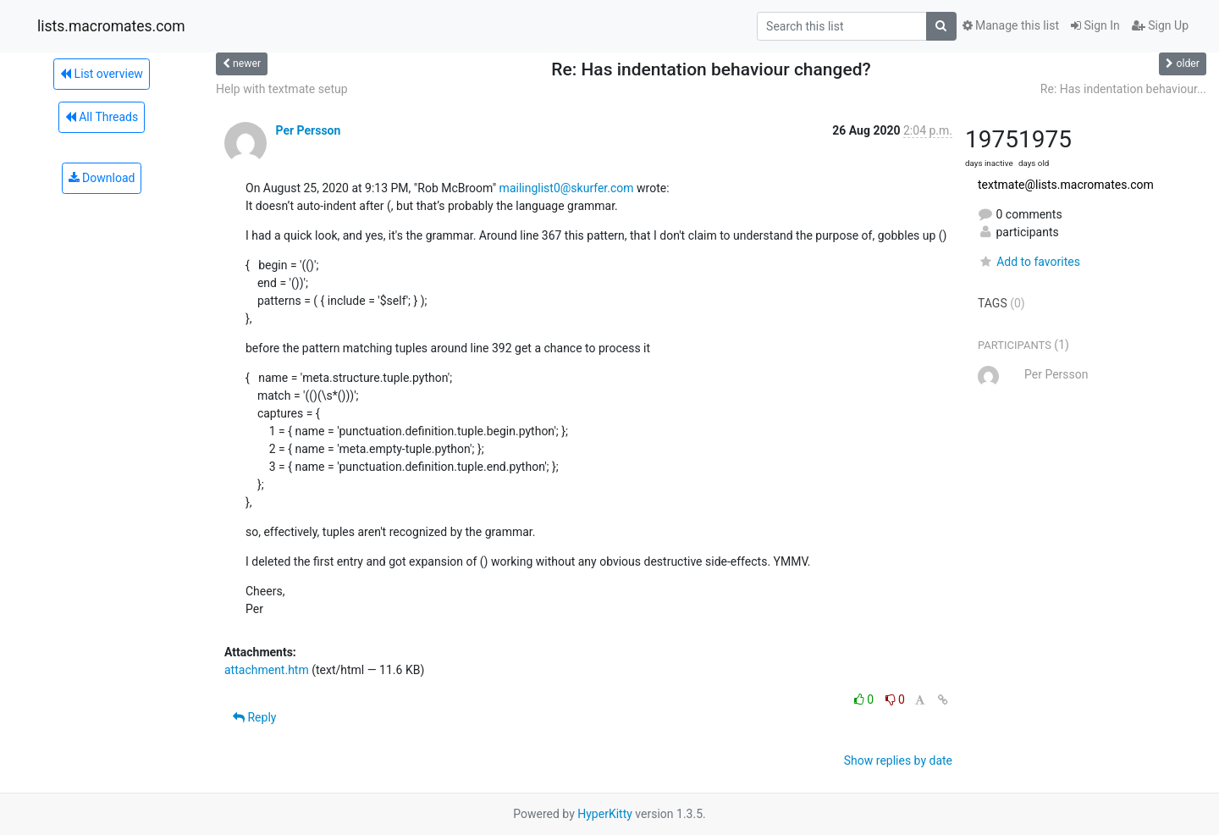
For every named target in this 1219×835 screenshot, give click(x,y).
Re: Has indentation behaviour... (1123, 89)
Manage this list (1011, 25)
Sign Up (1160, 25)
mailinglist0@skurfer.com (566, 188)
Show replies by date (898, 760)
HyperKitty (604, 814)
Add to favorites (1029, 261)
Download (102, 178)
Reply (254, 717)
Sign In (1095, 25)
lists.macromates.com (111, 26)
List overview (101, 73)
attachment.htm (266, 670)
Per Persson (307, 130)
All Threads (101, 117)
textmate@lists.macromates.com (1066, 184)
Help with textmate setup (282, 89)
